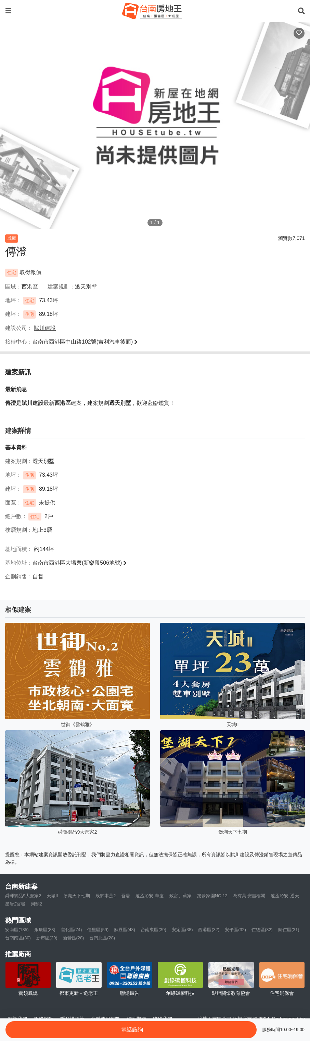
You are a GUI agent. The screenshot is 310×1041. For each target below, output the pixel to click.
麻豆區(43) (124, 929)
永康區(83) (44, 929)
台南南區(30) (18, 937)
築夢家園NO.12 (212, 895)
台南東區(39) (153, 929)
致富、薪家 (180, 895)
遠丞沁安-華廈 (149, 895)
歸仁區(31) (288, 929)
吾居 (125, 895)
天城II (52, 895)
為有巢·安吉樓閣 (249, 895)
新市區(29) (46, 937)
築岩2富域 (15, 904)
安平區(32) (235, 929)
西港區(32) (208, 929)
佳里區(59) (97, 929)
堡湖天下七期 (76, 895)
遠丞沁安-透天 (285, 895)
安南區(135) (17, 929)
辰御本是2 (105, 895)
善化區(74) (71, 929)
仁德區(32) (262, 929)
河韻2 (36, 904)
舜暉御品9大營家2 (23, 895)
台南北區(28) (102, 937)
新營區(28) (73, 937)
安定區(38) (182, 929)
